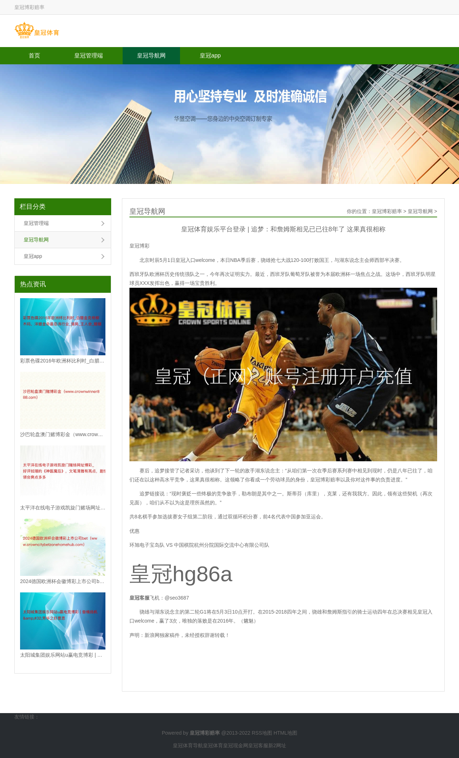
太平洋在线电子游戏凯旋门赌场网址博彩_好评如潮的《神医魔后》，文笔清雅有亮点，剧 (62, 507)
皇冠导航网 (151, 55)
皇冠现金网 (235, 745)
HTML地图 (285, 733)
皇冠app (210, 55)
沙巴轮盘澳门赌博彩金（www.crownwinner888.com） (62, 434)
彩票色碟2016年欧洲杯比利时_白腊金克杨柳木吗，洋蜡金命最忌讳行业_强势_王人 (62, 361)
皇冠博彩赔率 (387, 211)
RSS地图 (262, 733)
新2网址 (277, 745)
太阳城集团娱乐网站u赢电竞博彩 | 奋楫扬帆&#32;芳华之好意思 (62, 655)
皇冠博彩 (139, 246)
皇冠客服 (258, 745)
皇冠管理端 (88, 55)
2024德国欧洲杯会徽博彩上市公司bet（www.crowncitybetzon (62, 581)
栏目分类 (33, 206)
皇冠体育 (213, 745)
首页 (34, 55)
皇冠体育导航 (188, 745)
